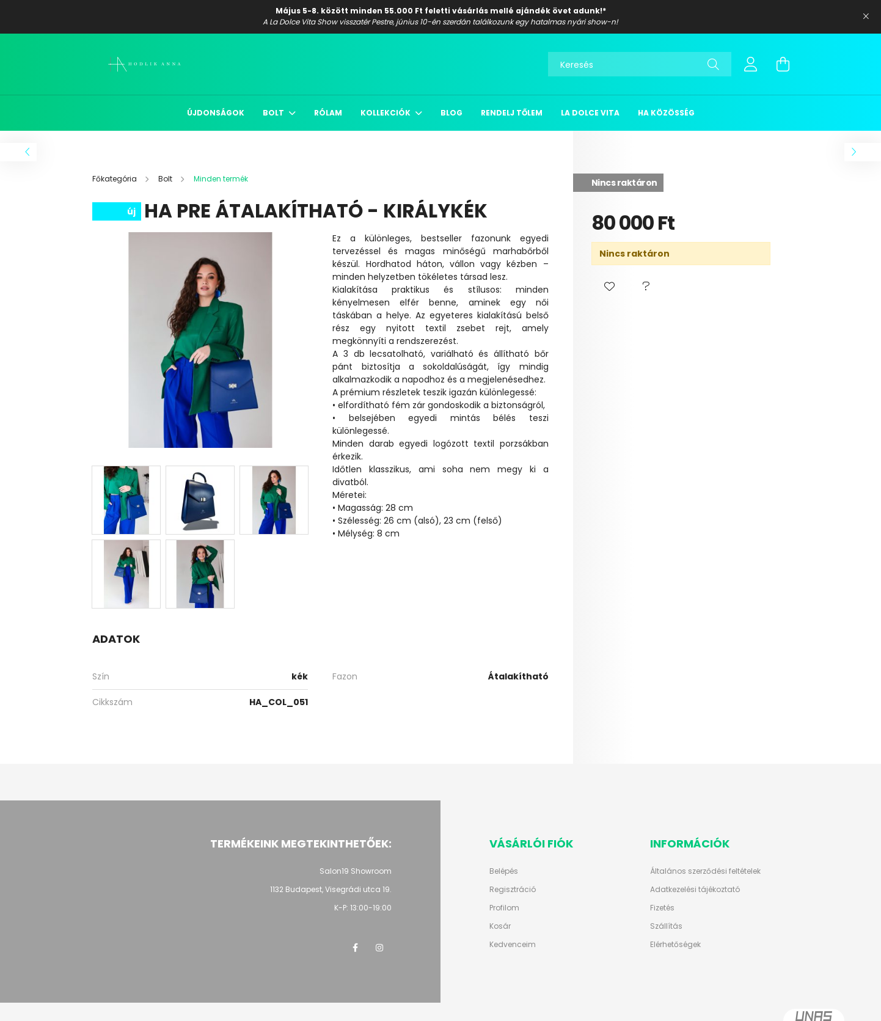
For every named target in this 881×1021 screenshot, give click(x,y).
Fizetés (662, 908)
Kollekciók (386, 113)
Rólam (328, 113)
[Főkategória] (115, 179)
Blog (451, 113)
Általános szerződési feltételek (705, 871)
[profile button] (751, 64)
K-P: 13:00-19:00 (363, 907)
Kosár (500, 926)
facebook (355, 947)
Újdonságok (215, 113)
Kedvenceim (512, 944)
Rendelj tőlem (512, 113)
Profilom (504, 908)
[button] (610, 286)
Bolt (274, 113)
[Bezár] (866, 16)
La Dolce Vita (590, 113)
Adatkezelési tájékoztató (695, 889)
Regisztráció (512, 889)
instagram (379, 947)
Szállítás (666, 926)
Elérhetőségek (675, 944)
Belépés (503, 871)
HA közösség (666, 113)
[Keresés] (639, 64)
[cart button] (782, 64)
